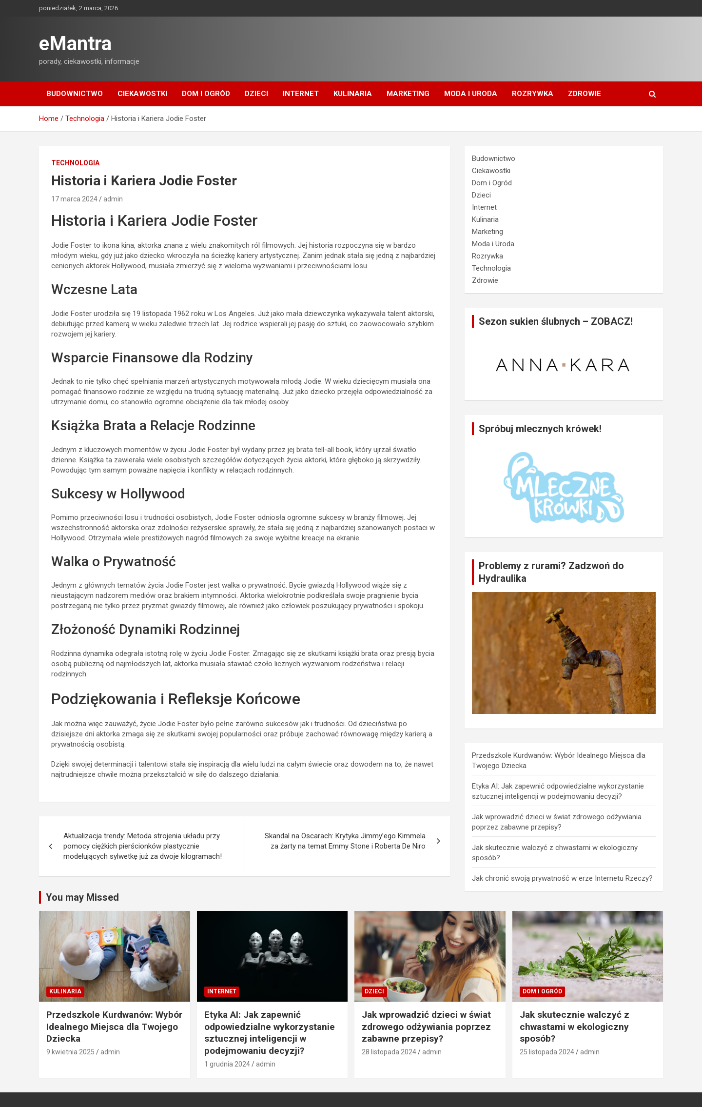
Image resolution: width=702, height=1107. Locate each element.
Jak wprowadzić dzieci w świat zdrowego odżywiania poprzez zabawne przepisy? (426, 1026)
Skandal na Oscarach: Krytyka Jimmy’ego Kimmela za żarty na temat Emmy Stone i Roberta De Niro (345, 840)
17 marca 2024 (74, 199)
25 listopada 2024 (547, 1052)
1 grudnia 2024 (227, 1064)
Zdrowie (584, 93)
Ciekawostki (142, 93)
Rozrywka (532, 93)
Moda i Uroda (470, 93)
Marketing (408, 93)
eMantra (75, 43)
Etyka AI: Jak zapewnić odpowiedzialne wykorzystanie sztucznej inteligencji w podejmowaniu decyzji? (269, 1032)
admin (113, 199)
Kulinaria (352, 93)
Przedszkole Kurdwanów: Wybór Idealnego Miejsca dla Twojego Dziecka (114, 1026)
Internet (301, 93)
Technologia (75, 163)
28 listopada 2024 (389, 1052)
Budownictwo (74, 93)
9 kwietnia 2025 (70, 1052)
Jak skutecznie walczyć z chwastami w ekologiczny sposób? (574, 1026)
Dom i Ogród (206, 93)
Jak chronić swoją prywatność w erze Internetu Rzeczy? (562, 878)
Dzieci (256, 93)
